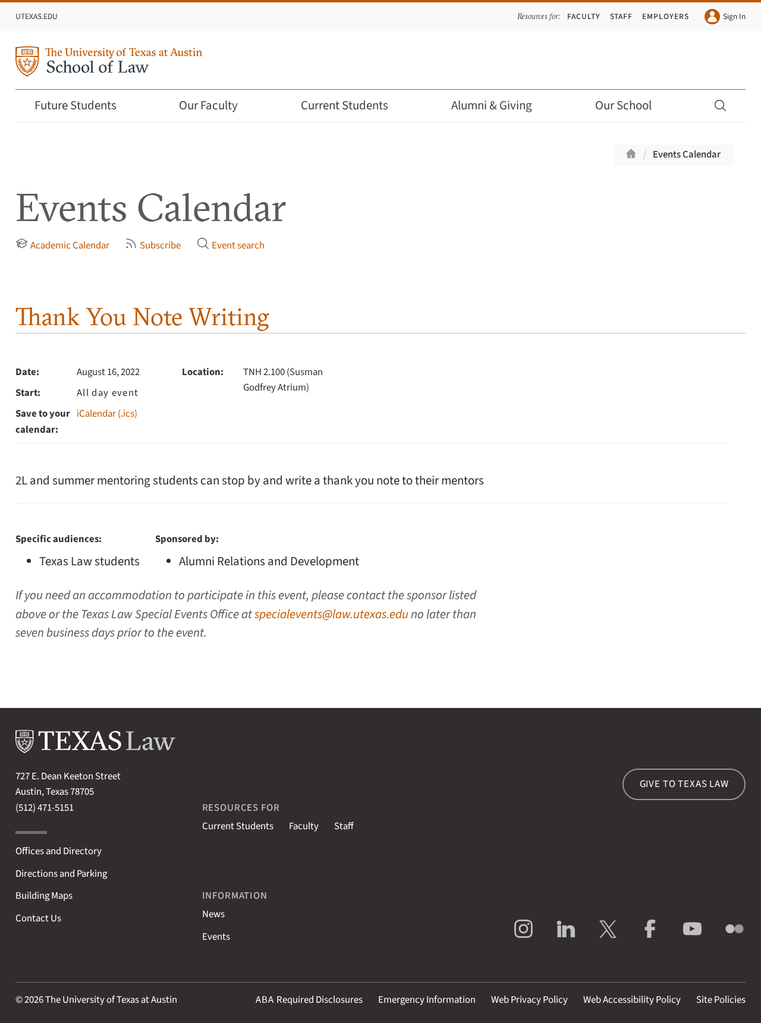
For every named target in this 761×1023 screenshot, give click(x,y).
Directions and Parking (61, 874)
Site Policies (721, 1000)
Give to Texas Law (684, 784)
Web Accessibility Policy (632, 1000)
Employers (665, 16)
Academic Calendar (62, 245)
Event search (231, 245)
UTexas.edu (36, 16)
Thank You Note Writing (142, 316)
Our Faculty (216, 105)
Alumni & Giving (499, 105)
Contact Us (38, 918)
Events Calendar (687, 154)
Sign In (725, 16)
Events (216, 937)
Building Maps (44, 896)
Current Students (352, 105)
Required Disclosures (309, 1000)
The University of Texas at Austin (111, 1000)
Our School (631, 105)
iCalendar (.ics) (107, 414)
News (213, 914)
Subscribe (153, 245)
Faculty (583, 16)
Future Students (83, 105)
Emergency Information (427, 1000)
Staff (621, 16)
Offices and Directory (58, 851)
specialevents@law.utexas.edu (331, 614)
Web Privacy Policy (529, 1000)
